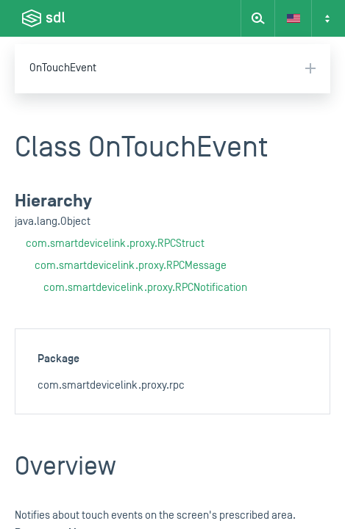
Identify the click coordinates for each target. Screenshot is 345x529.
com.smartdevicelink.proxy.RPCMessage (131, 265)
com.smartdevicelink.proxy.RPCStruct (115, 243)
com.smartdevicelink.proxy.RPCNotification (145, 287)
